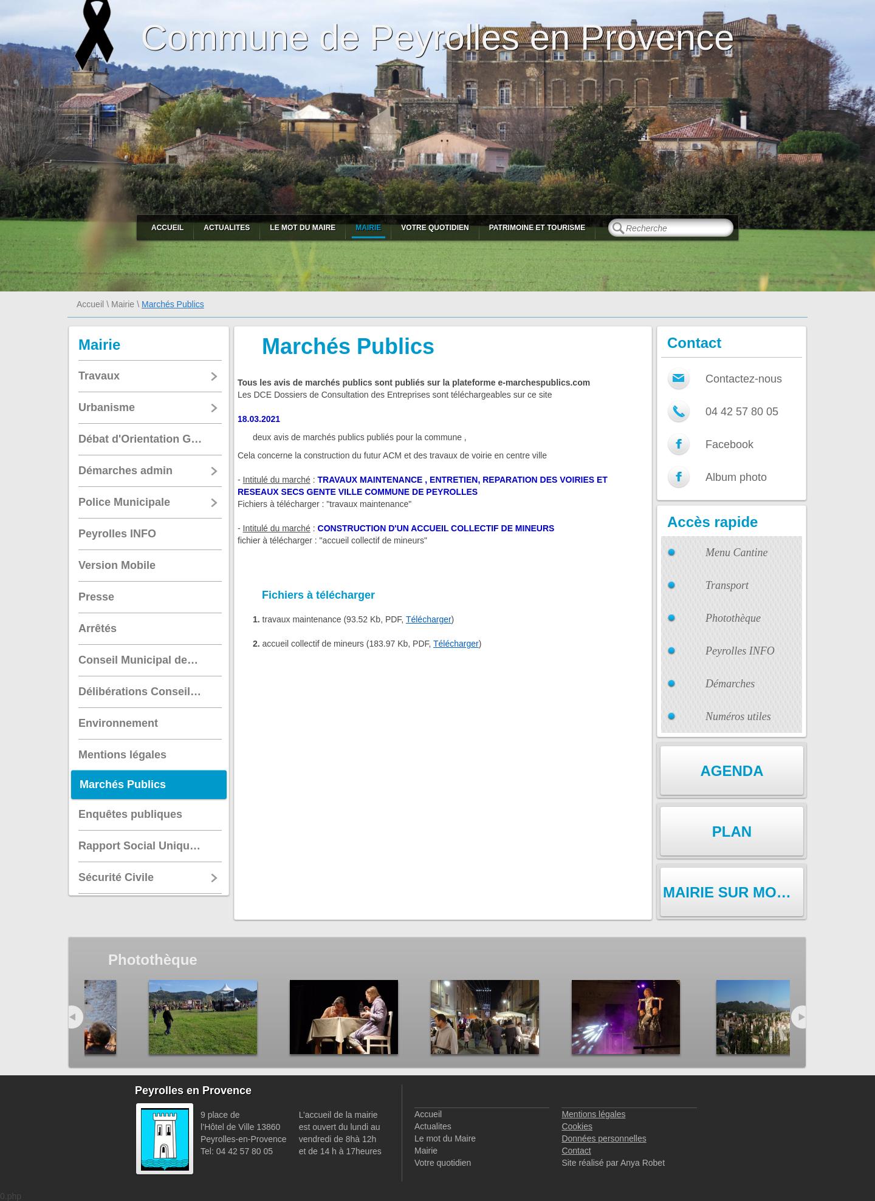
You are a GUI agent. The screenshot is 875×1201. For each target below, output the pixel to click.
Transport (727, 585)
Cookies (576, 1126)
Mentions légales (593, 1114)
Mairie (368, 227)
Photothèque (733, 618)
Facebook (729, 444)
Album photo (736, 477)
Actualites (227, 227)
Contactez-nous (743, 379)
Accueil (167, 227)
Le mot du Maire (302, 227)
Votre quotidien (434, 227)
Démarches (730, 684)
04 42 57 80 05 (741, 412)
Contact (576, 1150)
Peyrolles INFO (740, 651)
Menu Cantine (736, 552)
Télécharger (428, 619)
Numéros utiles (738, 716)
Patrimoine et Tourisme (537, 227)
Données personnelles (603, 1138)
